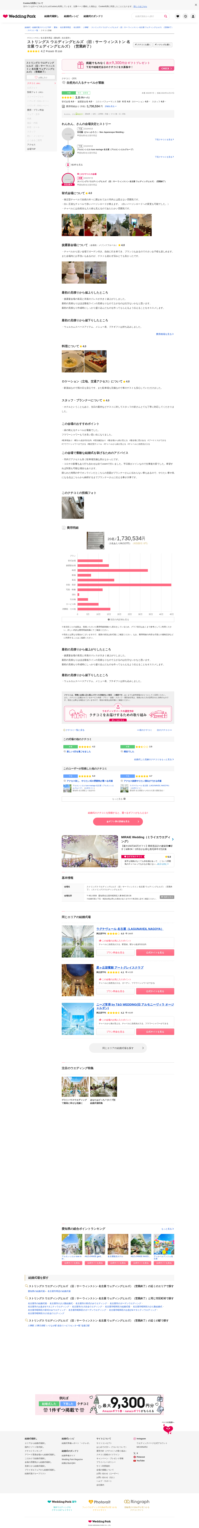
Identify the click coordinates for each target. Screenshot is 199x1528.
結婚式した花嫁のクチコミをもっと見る (154, 759)
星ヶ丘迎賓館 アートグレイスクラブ (119, 967)
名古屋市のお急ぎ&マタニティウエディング (48, 1306)
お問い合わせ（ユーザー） (108, 1473)
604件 (51, 51)
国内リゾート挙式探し (34, 1447)
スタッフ (158, 101)
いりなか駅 (51, 1325)
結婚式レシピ (71, 16)
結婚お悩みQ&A (68, 1463)
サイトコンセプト (104, 1443)
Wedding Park (99, 1521)
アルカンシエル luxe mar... (71, 1257)
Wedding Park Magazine (72, 1459)
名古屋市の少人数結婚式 (61, 1303)
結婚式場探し (51, 16)
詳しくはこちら (140, 6)
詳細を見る (110, 106)
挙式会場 (68, 101)
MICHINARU (142, 1447)
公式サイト (89, 788)
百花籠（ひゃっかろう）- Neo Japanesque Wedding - (101, 132)
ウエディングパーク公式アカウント (152, 1443)
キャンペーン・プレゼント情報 (109, 1458)
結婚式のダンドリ (93, 16)
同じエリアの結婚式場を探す (118, 1048)
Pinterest (141, 1457)
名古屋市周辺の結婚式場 (59, 1291)
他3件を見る (74, 164)
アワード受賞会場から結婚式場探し (40, 1454)
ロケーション (140, 101)
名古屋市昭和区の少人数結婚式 (147, 1306)
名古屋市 (66, 38)
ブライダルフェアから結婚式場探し (40, 1470)
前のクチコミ (146, 730)
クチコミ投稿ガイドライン (108, 1454)
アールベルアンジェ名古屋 (163, 1257)
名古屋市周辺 (46, 38)
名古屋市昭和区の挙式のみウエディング (47, 1310)
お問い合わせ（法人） (106, 1477)
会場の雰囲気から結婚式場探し (38, 1462)
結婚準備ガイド (68, 1455)
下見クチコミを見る (163, 139)
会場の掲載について (105, 1470)
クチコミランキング (33, 1451)
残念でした (129, 752)
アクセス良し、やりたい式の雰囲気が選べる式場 (90, 781)
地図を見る (167, 897)
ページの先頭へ (168, 1428)
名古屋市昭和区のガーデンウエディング (87, 1310)
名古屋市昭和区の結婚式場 (117, 1306)
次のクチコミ (163, 730)
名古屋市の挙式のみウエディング (91, 1303)
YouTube (141, 1461)
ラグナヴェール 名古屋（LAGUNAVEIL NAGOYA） (150, 785)
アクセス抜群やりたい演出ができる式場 (142, 781)
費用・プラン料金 (35, 110)
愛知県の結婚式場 (36, 1291)
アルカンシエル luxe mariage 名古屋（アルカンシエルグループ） (105, 149)
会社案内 (100, 1485)
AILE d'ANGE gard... (93, 1256)
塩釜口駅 (85, 1325)
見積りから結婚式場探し (35, 1466)
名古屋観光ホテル (115, 1256)
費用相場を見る (164, 334)
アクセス (31, 144)
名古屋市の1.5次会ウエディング (87, 1306)
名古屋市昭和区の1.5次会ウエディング (46, 1313)
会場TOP (31, 149)
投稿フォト (35, 92)
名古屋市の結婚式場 (37, 1303)
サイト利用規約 (103, 1466)
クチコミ (34, 83)
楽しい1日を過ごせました (79, 752)
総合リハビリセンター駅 (69, 1325)
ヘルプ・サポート (104, 1481)
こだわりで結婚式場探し (35, 1458)
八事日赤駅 (40, 1325)
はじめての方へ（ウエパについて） (111, 1447)
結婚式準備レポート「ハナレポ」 (76, 1443)
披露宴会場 (85, 101)
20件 (60, 51)
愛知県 (57, 38)
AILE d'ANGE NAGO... (140, 1256)
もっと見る (167, 1229)
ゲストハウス (33, 38)
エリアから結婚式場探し (35, 1443)
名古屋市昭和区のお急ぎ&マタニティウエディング (132, 1310)
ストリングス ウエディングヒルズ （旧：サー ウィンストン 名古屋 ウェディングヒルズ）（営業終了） (122, 181)
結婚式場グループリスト (35, 1473)
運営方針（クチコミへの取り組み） (111, 1451)
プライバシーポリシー (106, 1462)
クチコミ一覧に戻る (75, 730)
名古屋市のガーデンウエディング (125, 1303)
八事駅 (31, 1325)
